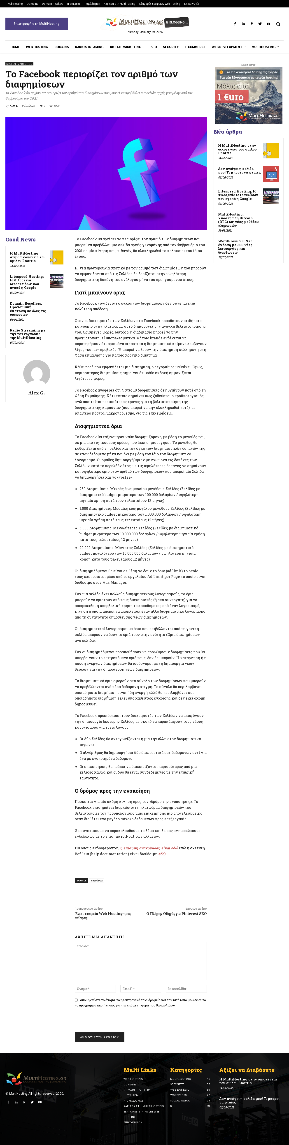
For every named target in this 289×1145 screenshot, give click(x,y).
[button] (278, 24)
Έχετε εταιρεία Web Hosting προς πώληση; (103, 915)
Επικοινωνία (133, 1122)
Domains (130, 1084)
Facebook (97, 880)
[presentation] (106, 1021)
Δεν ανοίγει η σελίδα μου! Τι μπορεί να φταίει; (239, 170)
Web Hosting (133, 1079)
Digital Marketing (19, 63)
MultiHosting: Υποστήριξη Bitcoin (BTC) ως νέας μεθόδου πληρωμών (238, 220)
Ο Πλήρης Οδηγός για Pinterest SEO (176, 913)
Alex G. (14, 106)
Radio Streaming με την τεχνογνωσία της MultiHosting (27, 334)
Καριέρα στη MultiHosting (144, 1106)
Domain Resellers (137, 1090)
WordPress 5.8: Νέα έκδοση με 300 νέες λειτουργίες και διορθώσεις (235, 247)
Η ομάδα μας (134, 1100)
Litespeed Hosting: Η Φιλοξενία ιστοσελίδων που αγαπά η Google (27, 282)
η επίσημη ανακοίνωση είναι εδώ (149, 848)
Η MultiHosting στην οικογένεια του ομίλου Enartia (28, 257)
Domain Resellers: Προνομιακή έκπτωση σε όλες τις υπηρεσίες (28, 309)
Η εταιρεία (131, 1095)
